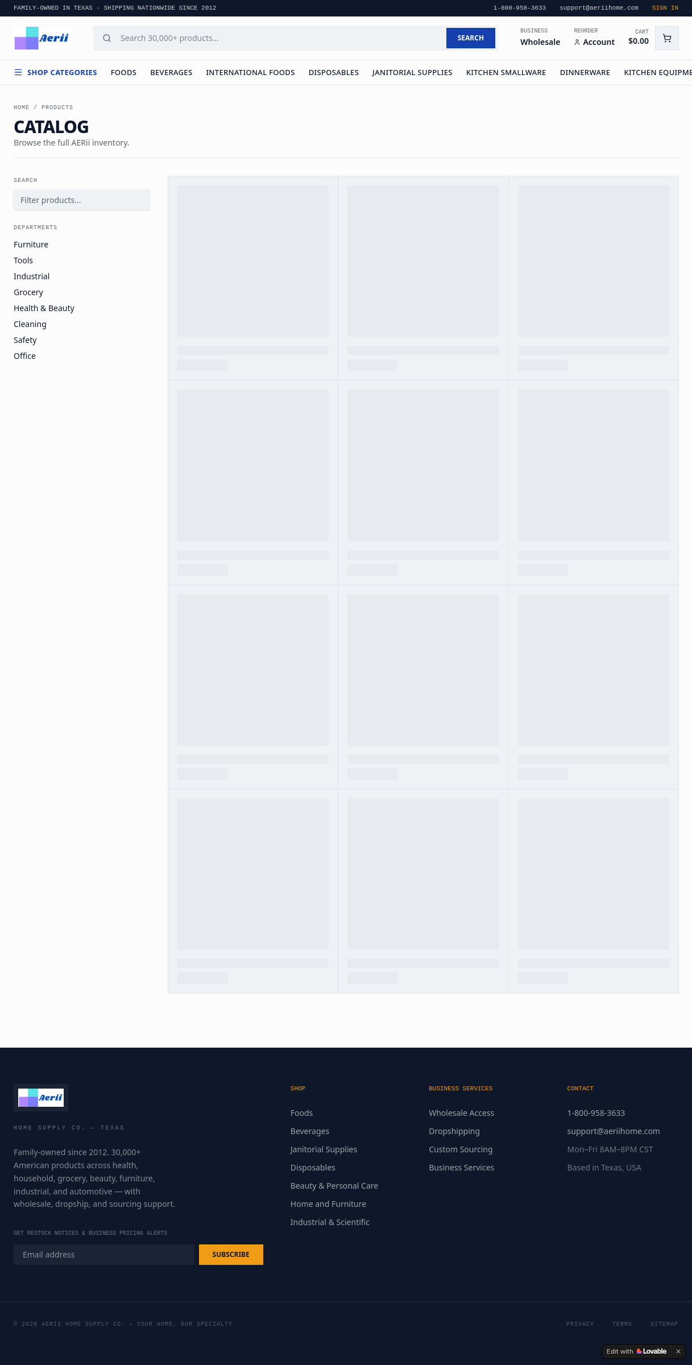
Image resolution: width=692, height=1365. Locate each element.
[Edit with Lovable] (636, 1351)
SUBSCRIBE (231, 1254)
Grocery (28, 292)
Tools (23, 260)
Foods (124, 72)
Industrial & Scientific (330, 1222)
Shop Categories (55, 72)
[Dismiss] (678, 1351)
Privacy (580, 1324)
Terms (622, 1324)
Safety (25, 339)
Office (25, 355)
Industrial (31, 276)
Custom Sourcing (460, 1149)
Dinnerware (585, 72)
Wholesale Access (461, 1112)
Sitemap (664, 1324)
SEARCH (471, 38)
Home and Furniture (328, 1203)
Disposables (334, 72)
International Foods (250, 72)
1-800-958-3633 (596, 1112)
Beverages (171, 72)
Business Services (461, 1167)
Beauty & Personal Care (334, 1185)
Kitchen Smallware (506, 72)
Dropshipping (454, 1131)
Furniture (31, 244)
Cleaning (30, 323)
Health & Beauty (44, 308)
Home (22, 108)
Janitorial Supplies (412, 72)
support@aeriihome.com (613, 1131)
